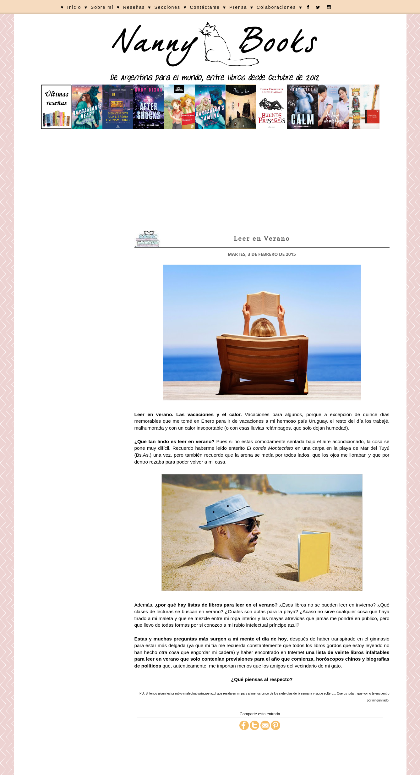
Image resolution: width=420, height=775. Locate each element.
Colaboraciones (276, 7)
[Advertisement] (210, 178)
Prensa (238, 7)
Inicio (74, 7)
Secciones (168, 7)
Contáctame (205, 7)
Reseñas (134, 7)
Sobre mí (102, 7)
